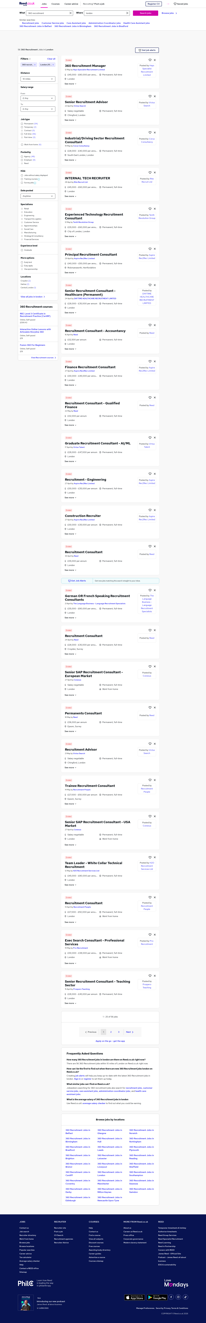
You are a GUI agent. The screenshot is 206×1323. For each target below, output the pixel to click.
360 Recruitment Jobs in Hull (109, 1140)
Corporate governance (133, 1239)
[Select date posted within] (38, 196)
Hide (23, 171)
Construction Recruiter (83, 516)
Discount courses (96, 1242)
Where (79, 12)
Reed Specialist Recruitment (170, 1239)
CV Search (58, 1235)
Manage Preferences (145, 1308)
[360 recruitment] (29, 65)
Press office (128, 1235)
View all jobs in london (33, 296)
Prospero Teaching (81, 989)
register (87, 1078)
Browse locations (26, 1246)
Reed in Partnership (167, 1246)
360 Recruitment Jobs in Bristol (78, 1165)
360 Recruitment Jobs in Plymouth (141, 1148)
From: (23, 93)
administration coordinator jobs (114, 1091)
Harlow (25, 284)
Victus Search (80, 106)
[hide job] (155, 60)
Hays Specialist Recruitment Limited (89, 69)
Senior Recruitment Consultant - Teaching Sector (97, 983)
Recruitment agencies (63, 1239)
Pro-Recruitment (80, 948)
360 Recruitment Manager (85, 66)
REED (161, 1221)
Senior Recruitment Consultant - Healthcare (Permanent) (90, 293)
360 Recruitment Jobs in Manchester (109, 1182)
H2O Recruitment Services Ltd (86, 871)
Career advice (25, 1253)
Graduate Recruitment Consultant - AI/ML (98, 443)
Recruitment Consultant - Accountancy (95, 331)
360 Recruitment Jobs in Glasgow (109, 1132)
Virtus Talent (79, 447)
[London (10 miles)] (47, 65)
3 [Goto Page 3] (118, 1032)
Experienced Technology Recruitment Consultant (94, 216)
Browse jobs (169, 13)
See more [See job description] (71, 83)
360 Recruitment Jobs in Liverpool (109, 1165)
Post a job (58, 1231)
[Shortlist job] (150, 60)
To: (22, 104)
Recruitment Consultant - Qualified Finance (92, 405)
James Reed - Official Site (169, 1253)
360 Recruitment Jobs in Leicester (109, 1157)
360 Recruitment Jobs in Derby (78, 1190)
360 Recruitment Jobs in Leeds (109, 1148)
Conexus (77, 680)
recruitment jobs (134, 1088)
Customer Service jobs (53, 23)
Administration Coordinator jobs (105, 23)
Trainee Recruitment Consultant (90, 786)
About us (127, 1228)
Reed (75, 334)
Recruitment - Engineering (85, 480)
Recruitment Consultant (83, 552)
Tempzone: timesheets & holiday (172, 1228)
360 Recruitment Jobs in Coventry (78, 1182)
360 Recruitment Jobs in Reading (141, 1157)
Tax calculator (25, 1257)
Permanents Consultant (83, 713)
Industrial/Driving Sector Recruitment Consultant (94, 140)
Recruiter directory (27, 1235)
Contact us (24, 1228)
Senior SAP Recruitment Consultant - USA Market (97, 824)
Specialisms (27, 204)
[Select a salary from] (38, 98)
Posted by (26, 152)
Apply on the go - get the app (110, 1041)
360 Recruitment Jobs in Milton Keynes (109, 1190)
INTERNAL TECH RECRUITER (87, 178)
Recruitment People (82, 789)
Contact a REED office (29, 1268)
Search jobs (145, 13)
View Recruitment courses (44, 357)
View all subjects (96, 1239)
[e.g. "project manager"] (49, 13)
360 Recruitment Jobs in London (109, 1174)
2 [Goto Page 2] (111, 1032)
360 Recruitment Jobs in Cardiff (78, 1174)
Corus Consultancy (81, 146)
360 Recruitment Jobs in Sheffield (141, 1165)
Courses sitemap (96, 1261)
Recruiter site (60, 1228)
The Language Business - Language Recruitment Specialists (99, 603)
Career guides (95, 1253)
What (22, 12)
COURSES (94, 1221)
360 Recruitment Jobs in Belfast (35, 26)
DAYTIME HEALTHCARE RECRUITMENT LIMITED (95, 298)
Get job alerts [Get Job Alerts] (147, 50)
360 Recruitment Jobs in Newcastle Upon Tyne (109, 1199)
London (49, 49)
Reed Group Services (167, 1235)
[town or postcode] (107, 13)
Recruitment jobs (30, 23)
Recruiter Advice (61, 1242)
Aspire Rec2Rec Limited (84, 258)
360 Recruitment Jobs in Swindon (141, 1190)
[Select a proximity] (38, 79)
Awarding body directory (99, 1250)
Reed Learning (164, 1242)
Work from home (26, 1239)
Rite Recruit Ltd (81, 182)
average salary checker (94, 1103)
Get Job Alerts (77, 580)
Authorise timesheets (167, 1231)
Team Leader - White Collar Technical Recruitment (93, 865)
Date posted (27, 190)
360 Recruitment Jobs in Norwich (141, 1132)
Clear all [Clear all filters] (51, 58)
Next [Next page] (129, 1032)
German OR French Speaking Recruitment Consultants (97, 598)
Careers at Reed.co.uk (132, 1231)
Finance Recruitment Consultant (90, 367)
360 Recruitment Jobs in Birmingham (72, 26)
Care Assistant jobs (76, 23)
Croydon (26, 281)
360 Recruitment (29, 49)
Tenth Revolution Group (83, 222)
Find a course (94, 1235)
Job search (24, 1231)
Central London (28, 287)
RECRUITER (60, 1221)
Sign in (77, 1078)
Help (21, 1264)
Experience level (29, 245)
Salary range (27, 87)
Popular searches (27, 1250)
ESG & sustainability (167, 1264)
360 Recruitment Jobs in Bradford (111, 26)
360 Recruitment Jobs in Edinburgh (78, 1199)
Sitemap (23, 1272)
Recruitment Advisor (81, 749)
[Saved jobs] (181, 4)
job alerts (80, 1075)
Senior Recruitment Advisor (86, 102)
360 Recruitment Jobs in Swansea (141, 1182)
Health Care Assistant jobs (136, 23)
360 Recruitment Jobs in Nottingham (141, 1140)
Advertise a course (97, 1257)
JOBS (22, 1221)
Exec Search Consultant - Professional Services (94, 942)
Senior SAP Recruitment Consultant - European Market (94, 674)
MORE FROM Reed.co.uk (135, 1221)
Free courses (94, 1246)
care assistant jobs (88, 1091)
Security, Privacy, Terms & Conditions (172, 1308)
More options (27, 258)
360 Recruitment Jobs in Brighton (78, 1157)
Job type (25, 119)
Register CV (154, 3)
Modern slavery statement (134, 1242)
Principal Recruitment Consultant (91, 254)
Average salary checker (29, 1261)
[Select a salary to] (38, 109)
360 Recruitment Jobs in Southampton (141, 1174)
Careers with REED (166, 1250)
